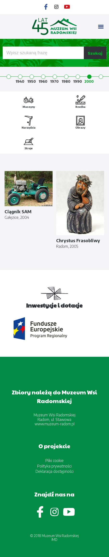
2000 (89, 81)
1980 (66, 81)
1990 (77, 81)
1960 (43, 81)
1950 (31, 81)
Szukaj (95, 53)
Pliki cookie (54, 460)
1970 (54, 81)
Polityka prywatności (54, 466)
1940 (20, 81)
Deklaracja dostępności (54, 471)
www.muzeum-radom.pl (54, 423)
